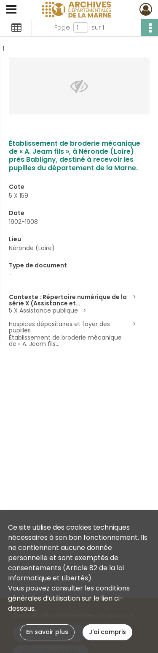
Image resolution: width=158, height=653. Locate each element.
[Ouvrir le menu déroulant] (11, 10)
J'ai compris (107, 632)
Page (62, 27)
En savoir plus (47, 632)
